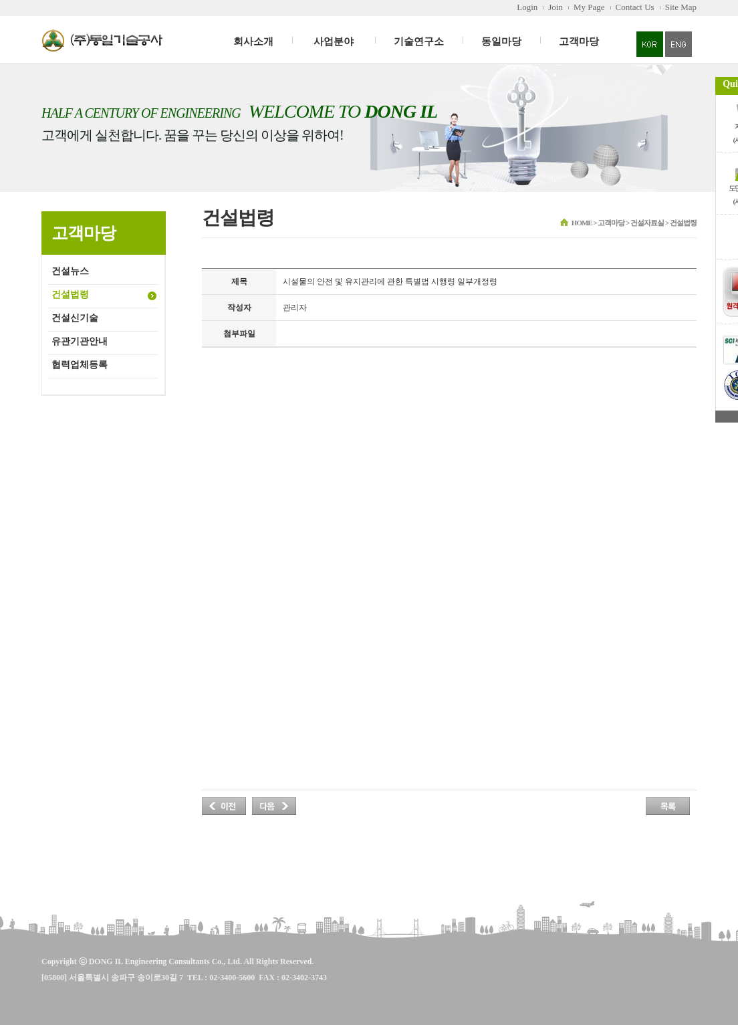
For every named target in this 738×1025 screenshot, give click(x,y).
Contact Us (635, 7)
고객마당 (579, 41)
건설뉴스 (70, 271)
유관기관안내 (79, 341)
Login (527, 7)
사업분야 (333, 41)
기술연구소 (419, 41)
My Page (589, 7)
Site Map (681, 7)
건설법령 (70, 295)
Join (555, 7)
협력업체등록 (79, 365)
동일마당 (501, 41)
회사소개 (253, 41)
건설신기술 (74, 318)
